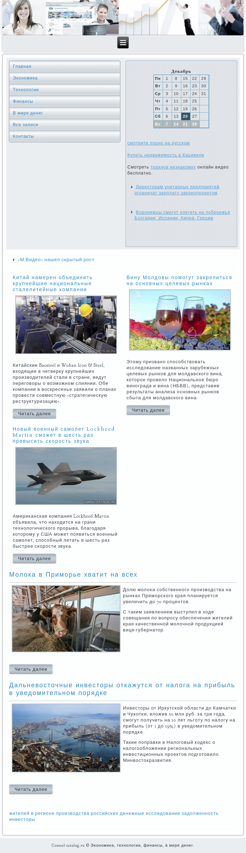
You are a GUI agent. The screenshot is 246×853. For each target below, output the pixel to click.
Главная (22, 66)
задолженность (200, 813)
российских (104, 813)
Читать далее (34, 414)
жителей (19, 813)
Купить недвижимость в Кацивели (166, 155)
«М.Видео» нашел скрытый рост (56, 260)
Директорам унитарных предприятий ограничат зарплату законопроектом (177, 189)
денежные (132, 813)
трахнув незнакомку (173, 167)
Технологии (26, 90)
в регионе (43, 813)
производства (72, 813)
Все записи (26, 125)
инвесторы (22, 819)
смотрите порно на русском (159, 143)
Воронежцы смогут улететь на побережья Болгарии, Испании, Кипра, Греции (182, 215)
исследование (163, 813)
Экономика (25, 78)
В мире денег (28, 113)
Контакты (23, 136)
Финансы (23, 101)
